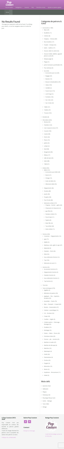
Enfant (44, 168)
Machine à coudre (49, 342)
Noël (45, 149)
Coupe (46, 316)
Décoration (46, 120)
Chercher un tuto (40, 7)
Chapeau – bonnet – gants (52, 205)
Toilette (46, 110)
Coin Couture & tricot (50, 128)
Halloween (45, 389)
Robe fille (47, 223)
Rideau (46, 155)
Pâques (45, 392)
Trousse (46, 113)
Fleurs (45, 140)
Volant (45, 375)
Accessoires (46, 28)
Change (47, 178)
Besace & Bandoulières (51, 82)
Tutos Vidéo (46, 404)
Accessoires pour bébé (51, 172)
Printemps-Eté (46, 395)
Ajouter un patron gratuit (54, 7)
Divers (45, 137)
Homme (45, 267)
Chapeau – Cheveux (49, 39)
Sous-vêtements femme (50, 257)
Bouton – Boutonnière (50, 307)
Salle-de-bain (47, 158)
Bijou (45, 30)
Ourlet (45, 354)
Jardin (45, 143)
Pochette (47, 97)
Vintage (45, 407)
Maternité (46, 248)
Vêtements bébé (49, 184)
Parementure (47, 357)
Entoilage (46, 330)
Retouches (47, 366)
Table (45, 164)
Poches (46, 360)
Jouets (45, 194)
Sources (27, 7)
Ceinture (46, 36)
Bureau (46, 122)
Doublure (46, 327)
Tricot (44, 285)
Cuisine (46, 134)
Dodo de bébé (49, 181)
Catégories (18, 7)
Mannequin (47, 351)
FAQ (32, 7)
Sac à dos (48, 100)
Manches (46, 348)
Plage (45, 62)
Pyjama (47, 220)
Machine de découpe (49, 345)
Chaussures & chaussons (52, 208)
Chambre (46, 125)
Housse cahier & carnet (50, 51)
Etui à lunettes (48, 42)
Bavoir (47, 175)
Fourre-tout (48, 91)
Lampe (46, 146)
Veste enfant (48, 229)
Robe (45, 254)
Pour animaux (48, 68)
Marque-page (47, 59)
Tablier (46, 107)
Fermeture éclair (48, 336)
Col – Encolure (48, 313)
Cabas (47, 85)
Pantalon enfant (49, 214)
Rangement (47, 152)
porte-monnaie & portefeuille (52, 65)
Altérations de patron (49, 293)
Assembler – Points (49, 301)
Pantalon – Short (48, 251)
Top (45, 260)
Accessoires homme (49, 269)
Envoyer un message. (29, 431)
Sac (45, 71)
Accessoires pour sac (51, 73)
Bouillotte (46, 33)
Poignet (46, 363)
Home (7, 12)
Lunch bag (48, 94)
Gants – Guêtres (48, 48)
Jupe (45, 239)
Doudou (46, 191)
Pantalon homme (48, 275)
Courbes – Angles (48, 319)
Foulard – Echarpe (49, 45)
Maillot (46, 242)
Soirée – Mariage (47, 401)
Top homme (47, 281)
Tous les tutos (9, 7)
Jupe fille (47, 211)
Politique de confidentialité (9, 437)
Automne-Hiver (47, 386)
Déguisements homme (50, 272)
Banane (47, 79)
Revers (46, 369)
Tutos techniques (47, 288)
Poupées (46, 197)
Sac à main (48, 103)
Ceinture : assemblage (50, 310)
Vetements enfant (49, 203)
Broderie (45, 117)
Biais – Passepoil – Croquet (51, 304)
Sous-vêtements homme (50, 278)
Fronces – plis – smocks (50, 339)
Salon (45, 161)
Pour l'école (47, 200)
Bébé (45, 170)
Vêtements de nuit (49, 263)
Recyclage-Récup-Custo (49, 398)
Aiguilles (46, 290)
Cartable (47, 88)
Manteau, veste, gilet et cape (52, 245)
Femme (45, 234)
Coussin (46, 131)
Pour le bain (48, 217)
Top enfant (48, 226)
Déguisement (47, 188)
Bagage (47, 76)
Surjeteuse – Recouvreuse (51, 372)
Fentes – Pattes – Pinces (50, 333)
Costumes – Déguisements (51, 236)
